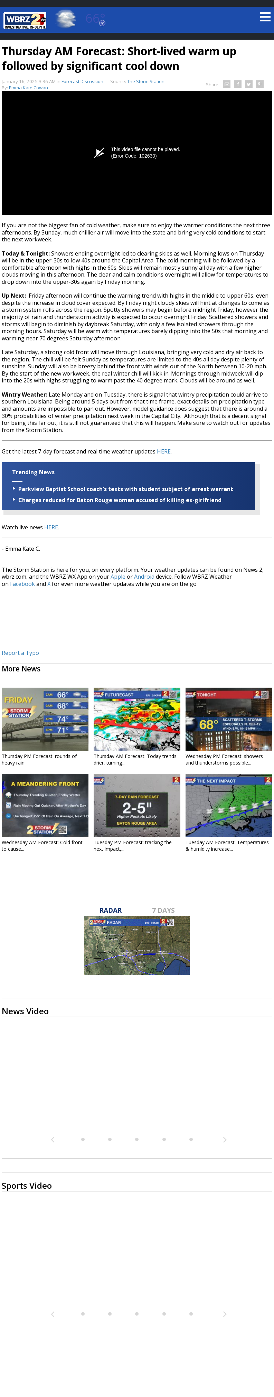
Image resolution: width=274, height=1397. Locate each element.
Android (144, 576)
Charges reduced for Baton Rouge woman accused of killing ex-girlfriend (119, 500)
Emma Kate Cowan (28, 87)
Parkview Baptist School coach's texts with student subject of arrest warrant (125, 489)
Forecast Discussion (82, 81)
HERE (164, 451)
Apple (118, 576)
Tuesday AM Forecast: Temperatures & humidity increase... (227, 845)
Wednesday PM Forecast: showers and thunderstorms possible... (224, 759)
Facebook (22, 584)
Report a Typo (20, 653)
